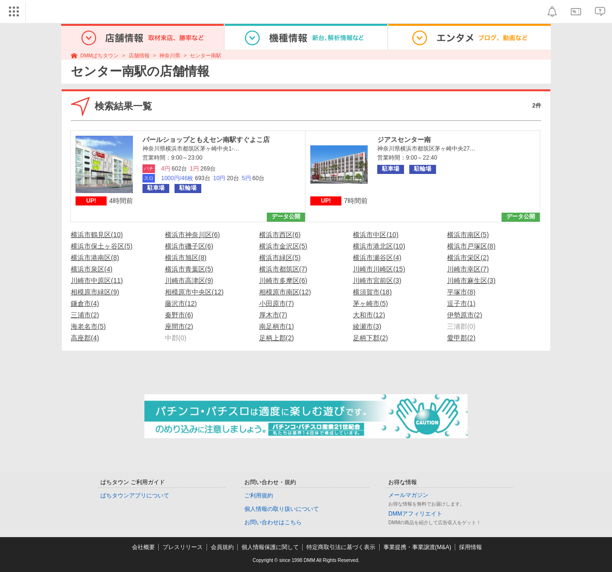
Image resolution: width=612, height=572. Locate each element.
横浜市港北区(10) (379, 246)
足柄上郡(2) (276, 338)
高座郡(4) (85, 338)
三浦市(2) (85, 315)
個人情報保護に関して (270, 547)
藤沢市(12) (181, 303)
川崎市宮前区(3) (377, 280)
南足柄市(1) (276, 326)
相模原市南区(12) (285, 292)
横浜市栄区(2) (468, 257)
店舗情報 (139, 55)
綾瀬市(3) (367, 326)
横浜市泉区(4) (91, 269)
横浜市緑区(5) (280, 257)
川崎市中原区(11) (97, 280)
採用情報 (470, 547)
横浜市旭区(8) (186, 257)
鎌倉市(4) (85, 303)
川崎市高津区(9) (189, 280)
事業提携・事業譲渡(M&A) (417, 547)
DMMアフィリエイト (415, 513)
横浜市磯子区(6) (189, 246)
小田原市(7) (276, 303)
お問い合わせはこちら (273, 522)
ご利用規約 (258, 495)
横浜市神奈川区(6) (192, 234)
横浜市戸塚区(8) (471, 246)
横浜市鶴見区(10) (97, 234)
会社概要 (143, 547)
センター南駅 (205, 55)
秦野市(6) (179, 315)
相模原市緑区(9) (95, 292)
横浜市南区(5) (468, 234)
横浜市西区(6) (280, 234)
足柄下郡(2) (370, 338)
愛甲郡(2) (461, 338)
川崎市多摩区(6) (283, 280)
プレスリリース (183, 547)
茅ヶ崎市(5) (370, 303)
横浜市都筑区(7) (283, 269)
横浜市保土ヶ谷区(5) (101, 246)
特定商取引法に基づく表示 (340, 547)
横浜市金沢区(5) (283, 246)
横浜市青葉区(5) (189, 269)
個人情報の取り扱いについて (281, 509)
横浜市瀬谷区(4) (377, 257)
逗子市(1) (461, 303)
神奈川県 (169, 55)
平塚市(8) (461, 292)
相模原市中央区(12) (194, 292)
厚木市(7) (273, 315)
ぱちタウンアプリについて (134, 495)
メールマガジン (408, 495)
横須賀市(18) (372, 292)
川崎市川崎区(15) (379, 269)
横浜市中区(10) (375, 234)
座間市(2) (179, 326)
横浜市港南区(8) (95, 257)
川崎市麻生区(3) (471, 280)
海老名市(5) (88, 326)
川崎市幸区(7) (468, 269)
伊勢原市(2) (464, 315)
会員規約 (222, 547)
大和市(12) (369, 315)
